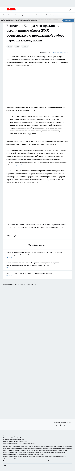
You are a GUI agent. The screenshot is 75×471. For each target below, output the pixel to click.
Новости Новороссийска (10, 15)
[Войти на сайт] (70, 10)
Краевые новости (27, 15)
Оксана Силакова (61, 53)
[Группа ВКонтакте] (55, 425)
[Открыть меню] (4, 10)
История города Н (41, 15)
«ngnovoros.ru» (17, 436)
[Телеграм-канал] (65, 425)
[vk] (9, 236)
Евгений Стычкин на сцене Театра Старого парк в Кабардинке (37, 274)
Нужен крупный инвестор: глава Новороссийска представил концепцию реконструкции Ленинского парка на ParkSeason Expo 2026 (37, 265)
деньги (25, 46)
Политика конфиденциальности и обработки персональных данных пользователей (26, 461)
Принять (68, 20)
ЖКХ (17, 46)
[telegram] (15, 236)
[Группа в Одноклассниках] (60, 425)
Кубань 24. (19, 165)
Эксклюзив (53, 15)
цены (10, 46)
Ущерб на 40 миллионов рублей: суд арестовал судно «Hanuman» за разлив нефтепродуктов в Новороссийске (37, 255)
